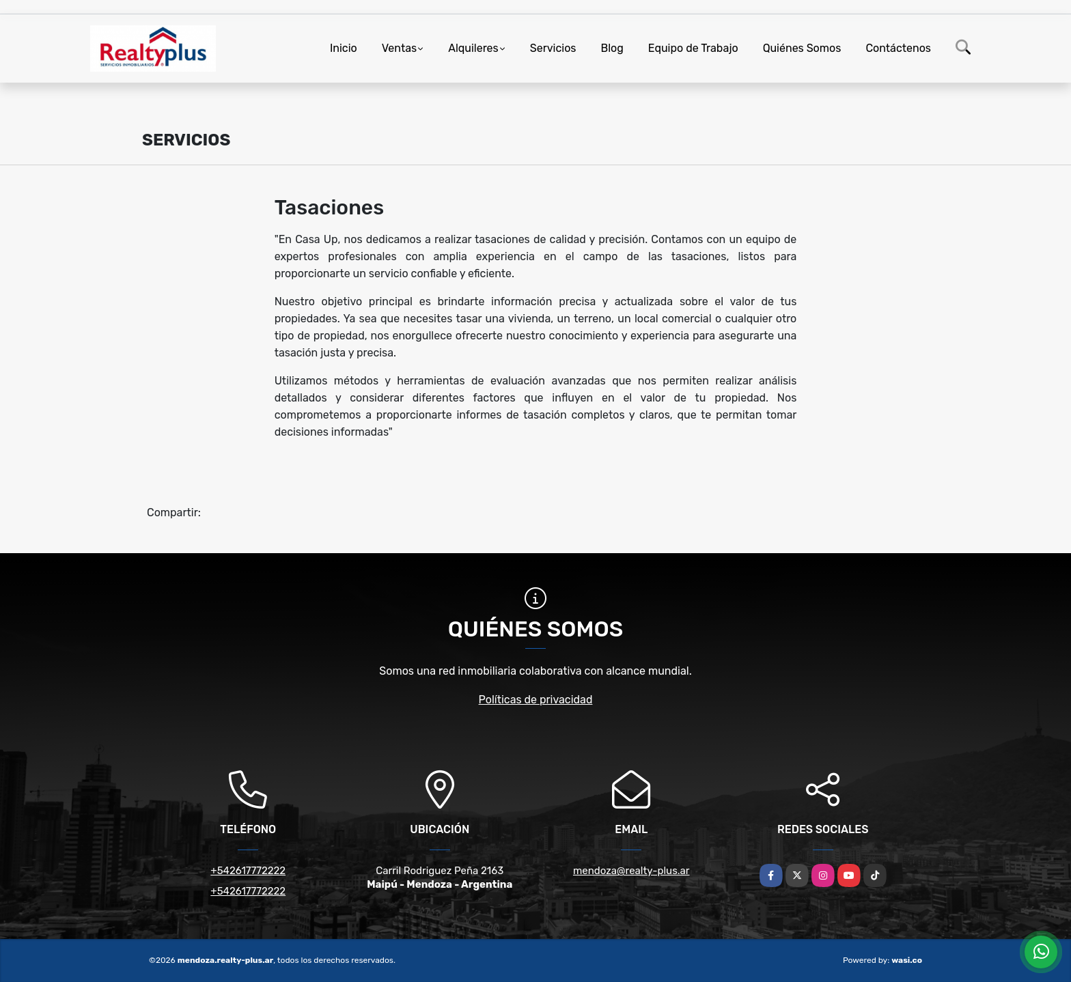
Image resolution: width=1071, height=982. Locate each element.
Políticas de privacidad (536, 699)
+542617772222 (248, 871)
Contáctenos (898, 48)
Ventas (399, 48)
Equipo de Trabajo (693, 48)
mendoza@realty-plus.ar (631, 871)
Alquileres (473, 48)
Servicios (553, 48)
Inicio (343, 48)
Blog (612, 48)
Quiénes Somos (802, 48)
